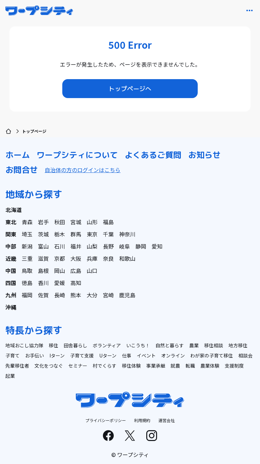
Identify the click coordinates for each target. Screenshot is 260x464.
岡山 (59, 270)
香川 (43, 283)
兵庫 (92, 258)
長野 (108, 246)
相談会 (245, 355)
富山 (43, 246)
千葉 (108, 234)
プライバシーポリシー (105, 420)
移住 (53, 345)
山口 (92, 270)
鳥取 (27, 270)
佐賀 (43, 295)
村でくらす (104, 365)
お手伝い (34, 355)
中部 (10, 246)
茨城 (43, 234)
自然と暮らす (169, 345)
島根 (43, 270)
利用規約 (142, 420)
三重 (27, 258)
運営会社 (166, 420)
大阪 (75, 258)
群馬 (75, 234)
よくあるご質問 (153, 155)
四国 (10, 283)
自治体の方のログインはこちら (83, 170)
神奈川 (127, 234)
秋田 (59, 222)
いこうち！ (138, 345)
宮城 (75, 222)
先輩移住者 (17, 365)
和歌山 (127, 258)
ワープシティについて (77, 155)
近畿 (10, 258)
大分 (92, 295)
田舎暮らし (75, 345)
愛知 (157, 246)
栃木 (59, 234)
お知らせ (204, 155)
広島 (75, 270)
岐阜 (124, 246)
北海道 (13, 210)
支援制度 (234, 365)
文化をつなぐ (49, 365)
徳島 (27, 283)
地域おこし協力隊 (24, 345)
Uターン (107, 355)
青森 (27, 222)
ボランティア (107, 345)
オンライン (173, 355)
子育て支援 (82, 355)
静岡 (140, 246)
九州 (10, 295)
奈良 (108, 258)
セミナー (77, 365)
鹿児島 (127, 295)
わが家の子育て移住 (211, 355)
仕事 (126, 355)
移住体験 (131, 365)
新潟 (27, 246)
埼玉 (27, 234)
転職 (190, 365)
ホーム (17, 155)
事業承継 (155, 365)
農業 (194, 345)
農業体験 (209, 365)
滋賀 (43, 258)
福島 (108, 222)
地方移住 (238, 345)
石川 (59, 246)
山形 (92, 222)
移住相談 (213, 345)
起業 (10, 375)
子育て (12, 355)
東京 (92, 234)
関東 (10, 234)
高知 (75, 283)
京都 (59, 258)
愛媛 (59, 283)
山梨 (92, 246)
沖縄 (10, 307)
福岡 (27, 295)
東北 (10, 222)
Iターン (57, 355)
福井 (75, 246)
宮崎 (108, 295)
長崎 (59, 295)
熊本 (75, 295)
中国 (10, 270)
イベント (146, 355)
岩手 (43, 222)
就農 (175, 365)
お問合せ (21, 170)
